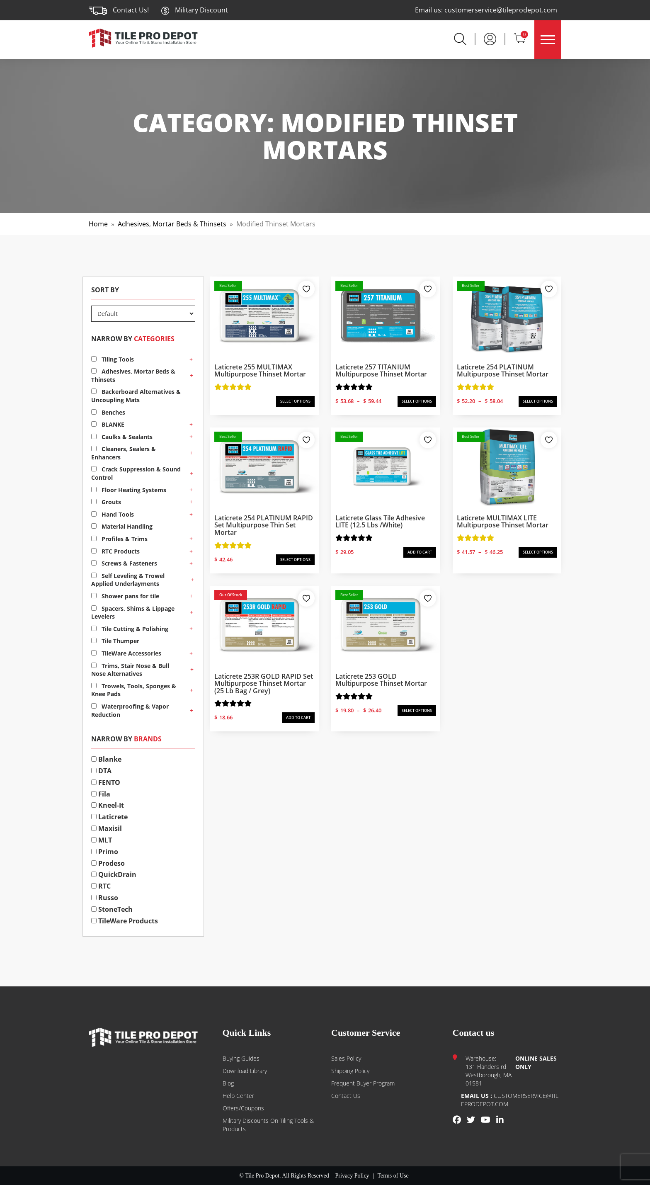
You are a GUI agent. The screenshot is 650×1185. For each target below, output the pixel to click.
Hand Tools (112, 514)
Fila (100, 794)
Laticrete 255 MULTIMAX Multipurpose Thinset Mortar (260, 370)
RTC (101, 886)
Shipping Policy (350, 1071)
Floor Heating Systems (128, 490)
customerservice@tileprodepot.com (500, 10)
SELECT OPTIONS (295, 401)
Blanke (106, 759)
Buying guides (241, 1058)
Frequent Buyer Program (363, 1083)
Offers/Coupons (243, 1108)
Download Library (245, 1071)
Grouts (106, 502)
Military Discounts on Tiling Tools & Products (268, 1125)
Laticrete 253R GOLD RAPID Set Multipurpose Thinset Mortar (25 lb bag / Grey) (263, 683)
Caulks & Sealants (122, 437)
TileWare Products (124, 920)
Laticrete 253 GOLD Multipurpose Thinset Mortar (381, 680)
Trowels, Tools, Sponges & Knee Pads (133, 690)
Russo (104, 897)
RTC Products (115, 551)
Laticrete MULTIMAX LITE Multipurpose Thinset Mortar (502, 521)
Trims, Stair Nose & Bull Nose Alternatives (130, 670)
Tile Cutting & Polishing (129, 629)
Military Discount (194, 10)
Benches (108, 412)
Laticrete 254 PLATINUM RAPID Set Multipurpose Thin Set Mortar (263, 525)
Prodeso (108, 863)
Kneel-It (107, 805)
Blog (228, 1083)
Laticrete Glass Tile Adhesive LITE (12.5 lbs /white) (380, 521)
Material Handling (122, 526)
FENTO (105, 782)
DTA (101, 770)
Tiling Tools (112, 359)
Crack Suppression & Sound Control (136, 473)
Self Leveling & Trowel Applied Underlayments (128, 580)
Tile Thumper (115, 641)
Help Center (238, 1096)
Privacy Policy (352, 1176)
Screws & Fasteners (124, 563)
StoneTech (112, 909)
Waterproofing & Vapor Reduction (130, 710)
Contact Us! (131, 10)
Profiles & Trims (119, 539)
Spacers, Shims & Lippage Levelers (133, 613)
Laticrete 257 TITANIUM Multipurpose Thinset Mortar (381, 370)
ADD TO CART (419, 552)
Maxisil (106, 828)
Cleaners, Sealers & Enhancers (123, 453)
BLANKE (107, 424)
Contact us (345, 1096)
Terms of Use (392, 1176)
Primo (104, 851)
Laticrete (109, 816)
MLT (101, 840)
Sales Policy (346, 1058)
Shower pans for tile (125, 596)
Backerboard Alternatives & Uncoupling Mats (136, 396)
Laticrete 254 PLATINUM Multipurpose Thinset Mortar (502, 370)
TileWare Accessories (126, 653)
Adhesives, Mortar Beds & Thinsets (172, 223)
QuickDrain (113, 874)
